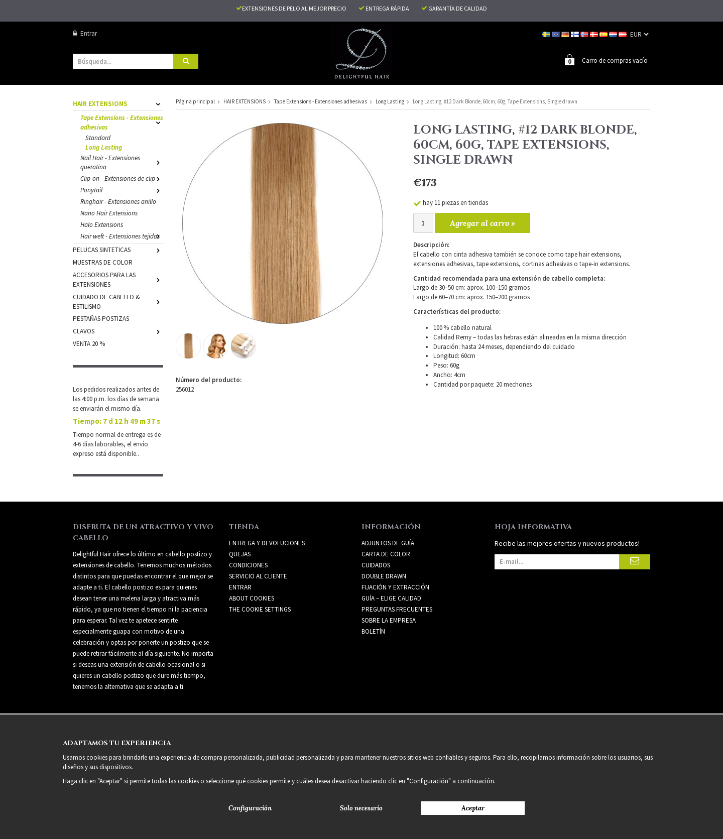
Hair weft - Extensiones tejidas (121, 235)
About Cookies (251, 597)
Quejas (240, 553)
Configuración (250, 808)
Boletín (373, 631)
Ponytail (121, 189)
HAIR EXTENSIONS (118, 103)
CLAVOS (118, 330)
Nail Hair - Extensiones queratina (121, 162)
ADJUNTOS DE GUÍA (388, 542)
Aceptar (473, 808)
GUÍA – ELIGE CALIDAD (391, 597)
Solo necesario (361, 808)
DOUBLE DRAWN (384, 575)
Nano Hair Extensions (109, 212)
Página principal (195, 100)
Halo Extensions (101, 224)
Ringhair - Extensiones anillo (118, 201)
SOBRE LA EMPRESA (389, 620)
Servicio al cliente (258, 575)
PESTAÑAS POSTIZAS (101, 318)
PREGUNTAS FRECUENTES (397, 609)
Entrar (85, 33)
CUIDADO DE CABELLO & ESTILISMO (118, 301)
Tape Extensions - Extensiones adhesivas (121, 122)
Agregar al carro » (482, 222)
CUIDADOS (376, 564)
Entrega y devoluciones (267, 542)
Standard (97, 137)
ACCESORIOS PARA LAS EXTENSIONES (118, 279)
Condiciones (248, 564)
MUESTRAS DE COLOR (103, 262)
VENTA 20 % (89, 343)
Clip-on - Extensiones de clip (121, 178)
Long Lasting (103, 147)
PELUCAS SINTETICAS (118, 249)
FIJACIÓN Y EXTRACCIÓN (395, 586)
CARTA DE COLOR (386, 553)
